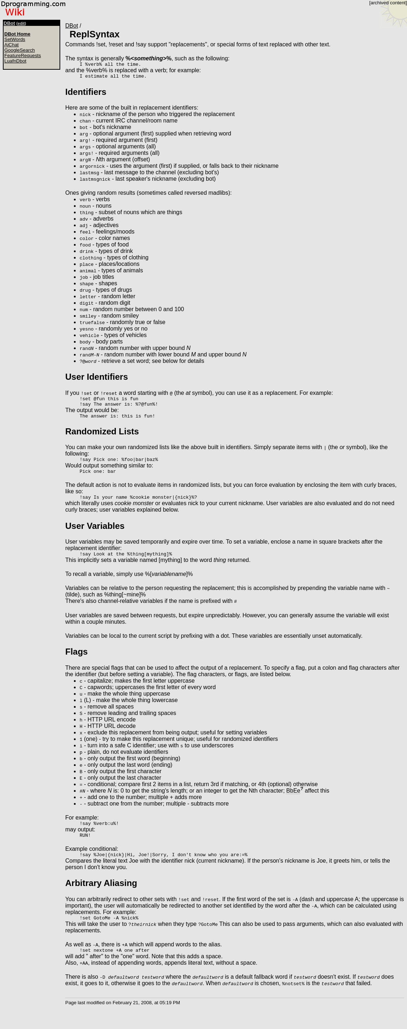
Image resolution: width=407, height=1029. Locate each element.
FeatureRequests (22, 55)
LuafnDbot (15, 61)
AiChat (11, 44)
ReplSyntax (94, 34)
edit (21, 23)
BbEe (293, 800)
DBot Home (17, 34)
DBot (9, 23)
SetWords (14, 39)
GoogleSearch (19, 50)
